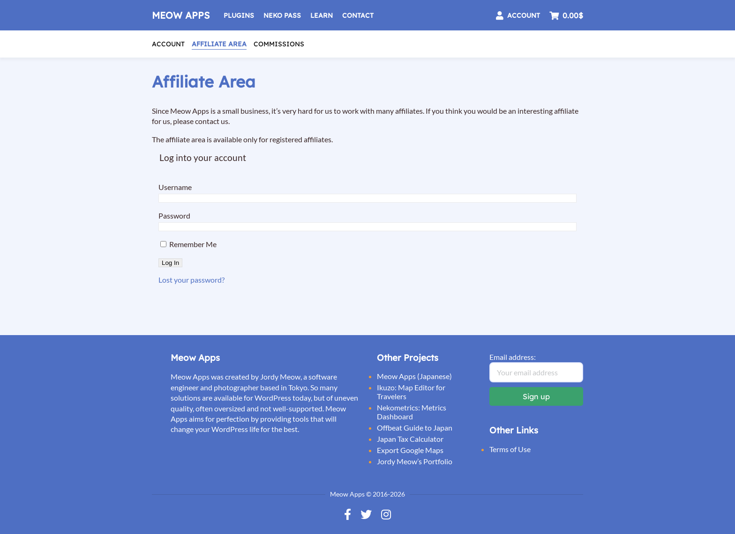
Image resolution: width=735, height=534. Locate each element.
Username (175, 187)
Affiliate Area (219, 44)
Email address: (512, 356)
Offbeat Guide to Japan (414, 427)
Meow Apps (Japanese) (414, 376)
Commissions (279, 44)
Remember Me (188, 244)
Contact (358, 15)
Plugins (239, 15)
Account (168, 44)
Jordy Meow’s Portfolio (414, 461)
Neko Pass (282, 15)
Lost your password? (191, 279)
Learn (321, 15)
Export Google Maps (410, 450)
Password (174, 215)
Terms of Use (510, 449)
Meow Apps (181, 15)
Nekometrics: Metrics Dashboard (411, 412)
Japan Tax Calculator (410, 438)
